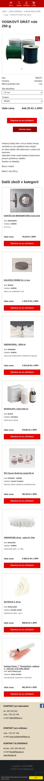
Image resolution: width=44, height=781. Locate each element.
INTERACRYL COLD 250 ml (15, 409)
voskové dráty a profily (32, 11)
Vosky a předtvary (15, 11)
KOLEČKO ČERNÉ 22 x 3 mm (16, 280)
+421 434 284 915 (17, 748)
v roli (6, 15)
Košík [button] (34, 5)
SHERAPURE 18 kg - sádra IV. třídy (19, 538)
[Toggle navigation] (11, 3)
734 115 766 (14, 715)
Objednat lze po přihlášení (22, 120)
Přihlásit (26, 5)
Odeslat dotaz (25, 129)
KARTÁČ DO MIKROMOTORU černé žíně (22, 216)
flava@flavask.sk (17, 752)
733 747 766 (14, 733)
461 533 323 (12, 711)
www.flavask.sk (10, 755)
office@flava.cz (16, 718)
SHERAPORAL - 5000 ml (14, 344)
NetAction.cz (28, 769)
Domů (4, 11)
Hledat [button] (19, 5)
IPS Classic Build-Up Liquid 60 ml (18, 473)
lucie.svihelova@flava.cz (20, 737)
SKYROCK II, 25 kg (12, 602)
